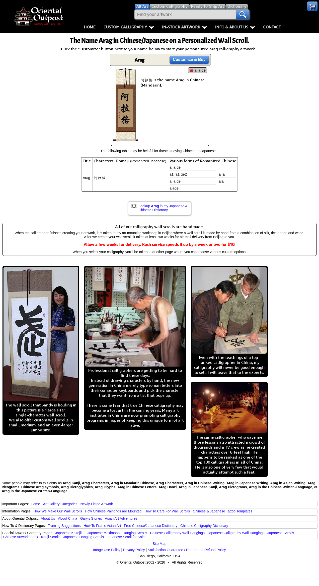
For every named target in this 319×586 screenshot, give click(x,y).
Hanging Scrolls (135, 533)
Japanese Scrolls (280, 533)
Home (89, 26)
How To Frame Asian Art (102, 526)
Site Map (159, 544)
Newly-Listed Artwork (96, 504)
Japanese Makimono (103, 533)
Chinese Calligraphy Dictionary (204, 526)
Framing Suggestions (64, 526)
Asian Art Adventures (121, 518)
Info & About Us (235, 26)
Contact (272, 26)
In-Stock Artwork (184, 26)
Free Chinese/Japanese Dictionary (150, 526)
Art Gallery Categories (60, 504)
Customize (189, 59)
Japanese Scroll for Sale (126, 537)
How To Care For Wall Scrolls (167, 511)
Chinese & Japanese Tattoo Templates (222, 511)
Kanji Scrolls (50, 537)
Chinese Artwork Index (20, 537)
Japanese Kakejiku (70, 533)
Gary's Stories (91, 518)
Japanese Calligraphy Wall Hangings (236, 533)
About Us (48, 518)
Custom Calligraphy (128, 26)
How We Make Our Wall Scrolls (57, 511)
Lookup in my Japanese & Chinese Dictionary (163, 208)
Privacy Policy (134, 550)
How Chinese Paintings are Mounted (113, 511)
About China (67, 518)
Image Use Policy (106, 550)
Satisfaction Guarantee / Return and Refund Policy (187, 550)
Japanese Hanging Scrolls (83, 537)
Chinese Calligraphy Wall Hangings (177, 533)
